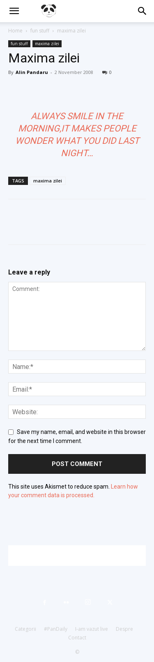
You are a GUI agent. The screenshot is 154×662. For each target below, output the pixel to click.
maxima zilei (71, 30)
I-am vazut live (91, 628)
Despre (124, 628)
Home (15, 30)
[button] (14, 11)
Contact (77, 637)
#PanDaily (55, 628)
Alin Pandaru (32, 72)
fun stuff (39, 30)
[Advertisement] (81, 555)
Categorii (25, 628)
